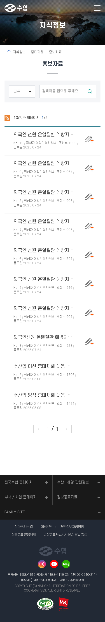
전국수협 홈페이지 (19, 482)
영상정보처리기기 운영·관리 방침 (65, 534)
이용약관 (46, 527)
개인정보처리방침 (72, 527)
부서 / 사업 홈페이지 (21, 497)
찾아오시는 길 (23, 527)
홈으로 (9, 52)
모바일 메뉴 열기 (97, 8)
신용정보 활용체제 (24, 534)
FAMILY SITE (15, 512)
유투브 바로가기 (54, 564)
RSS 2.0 (7, 118)
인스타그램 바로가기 (42, 564)
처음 (37, 429)
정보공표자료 (67, 497)
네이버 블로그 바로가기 (66, 564)
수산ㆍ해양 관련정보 (73, 482)
